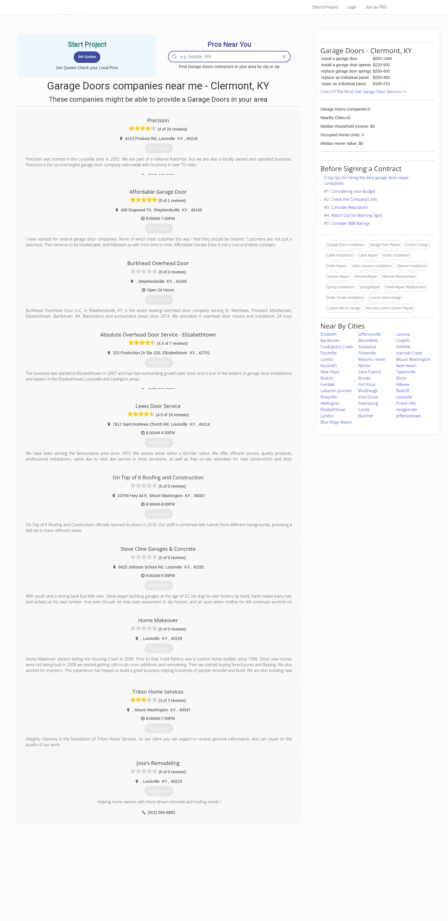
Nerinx (364, 365)
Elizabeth (329, 334)
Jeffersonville (369, 334)
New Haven (406, 365)
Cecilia (364, 409)
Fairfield (403, 346)
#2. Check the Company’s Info (350, 199)
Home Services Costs (132, 873)
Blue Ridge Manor (336, 422)
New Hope (330, 372)
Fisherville (367, 353)
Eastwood (367, 346)
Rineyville (329, 397)
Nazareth (329, 365)
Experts (200, 879)
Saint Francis (369, 372)
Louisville (404, 397)
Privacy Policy (301, 879)
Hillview (403, 384)
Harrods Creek (409, 353)
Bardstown (330, 340)
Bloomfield (367, 340)
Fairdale (328, 384)
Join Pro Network (208, 873)
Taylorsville (406, 372)
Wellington (330, 403)
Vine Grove (368, 397)
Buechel (365, 416)
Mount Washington (413, 359)
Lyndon (327, 416)
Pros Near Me (125, 879)
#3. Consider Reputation (346, 207)
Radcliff (402, 390)
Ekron (401, 378)
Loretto (327, 359)
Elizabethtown (333, 409)
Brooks (364, 378)
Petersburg (368, 403)
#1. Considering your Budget (350, 191)
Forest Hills (406, 403)
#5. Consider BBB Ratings (347, 223)
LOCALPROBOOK (93, 7)
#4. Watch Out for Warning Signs (353, 215)
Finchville (329, 353)
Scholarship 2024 (303, 873)
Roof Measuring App (210, 886)
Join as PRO (376, 7)
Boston (327, 378)
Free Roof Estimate (130, 892)
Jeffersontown (408, 416)
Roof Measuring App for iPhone (219, 892)
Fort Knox (367, 384)
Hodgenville (406, 409)
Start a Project (325, 7)
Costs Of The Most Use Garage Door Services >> (364, 91)
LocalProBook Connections (311, 892)
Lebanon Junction (336, 390)
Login (352, 7)
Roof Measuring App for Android (220, 898)
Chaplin (403, 340)
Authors (296, 886)
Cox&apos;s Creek (337, 346)
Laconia (403, 334)
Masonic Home (371, 359)
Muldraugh (368, 390)
